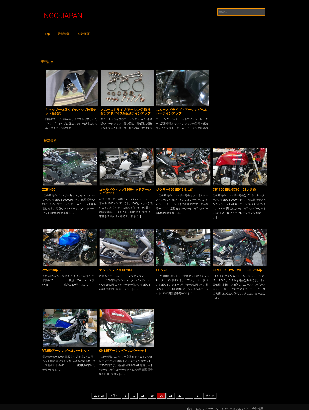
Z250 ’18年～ (51, 267)
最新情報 (64, 34)
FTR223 (161, 267)
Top (47, 34)
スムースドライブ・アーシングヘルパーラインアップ (181, 110)
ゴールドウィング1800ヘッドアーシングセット (125, 189)
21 (170, 392)
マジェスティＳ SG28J (115, 267)
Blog (189, 405)
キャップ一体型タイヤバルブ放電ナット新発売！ (70, 110)
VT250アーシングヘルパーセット (66, 347)
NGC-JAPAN (63, 16)
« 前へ (114, 392)
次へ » (210, 392)
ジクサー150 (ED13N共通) (174, 188)
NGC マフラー (204, 405)
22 (180, 392)
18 (142, 392)
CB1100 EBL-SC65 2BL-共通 (234, 188)
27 (198, 392)
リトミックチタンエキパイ (232, 405)
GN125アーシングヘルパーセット (123, 347)
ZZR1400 (48, 188)
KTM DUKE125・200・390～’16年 (237, 267)
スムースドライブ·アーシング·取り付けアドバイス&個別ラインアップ (126, 110)
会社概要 (84, 34)
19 (152, 392)
